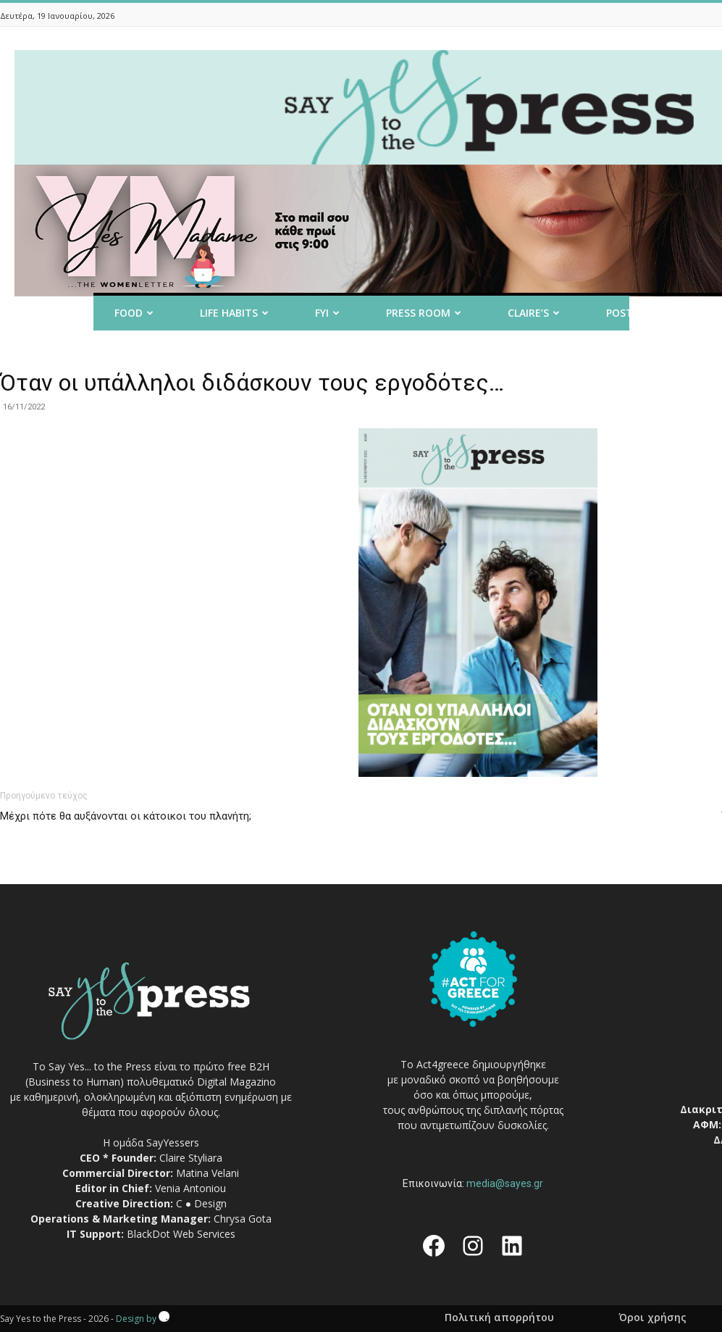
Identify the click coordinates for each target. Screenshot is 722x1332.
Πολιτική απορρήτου (499, 1317)
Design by (142, 1318)
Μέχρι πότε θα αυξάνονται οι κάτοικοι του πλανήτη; (125, 816)
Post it (631, 313)
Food (134, 313)
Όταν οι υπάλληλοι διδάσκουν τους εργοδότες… (252, 382)
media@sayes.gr (504, 1183)
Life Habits (234, 313)
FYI (327, 313)
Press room (423, 313)
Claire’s (534, 313)
